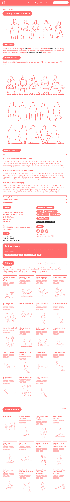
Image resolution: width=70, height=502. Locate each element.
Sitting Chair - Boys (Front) (42, 304)
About (42, 3)
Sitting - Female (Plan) (10, 328)
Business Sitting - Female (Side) (25, 278)
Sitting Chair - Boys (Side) (42, 378)
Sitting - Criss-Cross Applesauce (42, 328)
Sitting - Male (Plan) (25, 377)
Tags (36, 3)
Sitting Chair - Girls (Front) (25, 353)
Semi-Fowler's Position (7, 378)
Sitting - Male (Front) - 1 (60, 278)
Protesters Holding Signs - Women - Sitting (9, 278)
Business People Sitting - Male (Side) (42, 278)
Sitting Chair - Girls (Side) (59, 328)
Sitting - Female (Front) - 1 (8, 304)
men (26, 49)
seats (29, 53)
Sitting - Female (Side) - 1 (60, 304)
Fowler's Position (8, 352)
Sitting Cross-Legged (26, 303)
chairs (33, 53)
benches (39, 53)
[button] (40, 263)
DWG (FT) (5, 282)
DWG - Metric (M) (30, 255)
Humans (5, 9)
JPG (39, 255)
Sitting (11, 9)
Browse (30, 3)
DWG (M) (11, 282)
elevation (53, 49)
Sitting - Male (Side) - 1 (60, 352)
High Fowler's (40, 352)
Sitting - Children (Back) (24, 328)
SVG (21, 255)
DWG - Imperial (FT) (11, 255)
